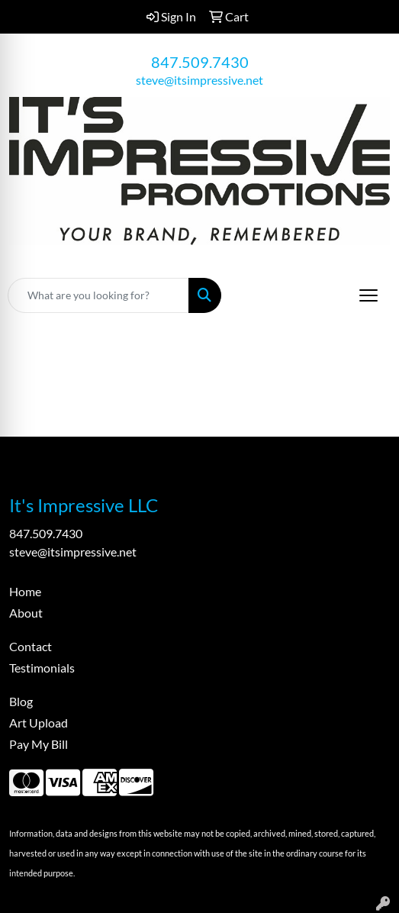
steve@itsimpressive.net (199, 80)
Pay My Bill (38, 744)
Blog (21, 701)
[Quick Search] (98, 295)
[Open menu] (368, 295)
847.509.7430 (200, 62)
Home (25, 591)
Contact (30, 646)
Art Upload (38, 722)
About (26, 612)
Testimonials (42, 667)
